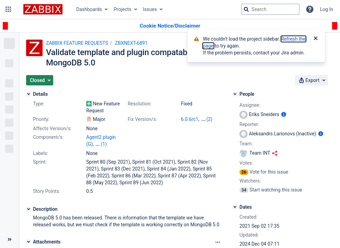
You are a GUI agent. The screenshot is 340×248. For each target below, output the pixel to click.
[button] (8, 9)
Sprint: (40, 162)
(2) (209, 119)
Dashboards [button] (89, 9)
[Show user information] (283, 114)
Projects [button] (122, 9)
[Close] (315, 38)
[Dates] (235, 207)
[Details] (28, 94)
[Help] (309, 9)
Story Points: (46, 191)
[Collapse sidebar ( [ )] (9, 239)
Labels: (40, 153)
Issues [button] (150, 9)
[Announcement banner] (170, 26)
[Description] (28, 209)
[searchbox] (270, 9)
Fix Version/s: (142, 119)
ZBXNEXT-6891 (131, 43)
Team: (245, 143)
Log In (326, 9)
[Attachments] (28, 241)
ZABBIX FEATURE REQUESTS (77, 43)
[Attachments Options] (217, 242)
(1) (104, 144)
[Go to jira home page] (43, 9)
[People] (235, 94)
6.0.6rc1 (190, 119)
